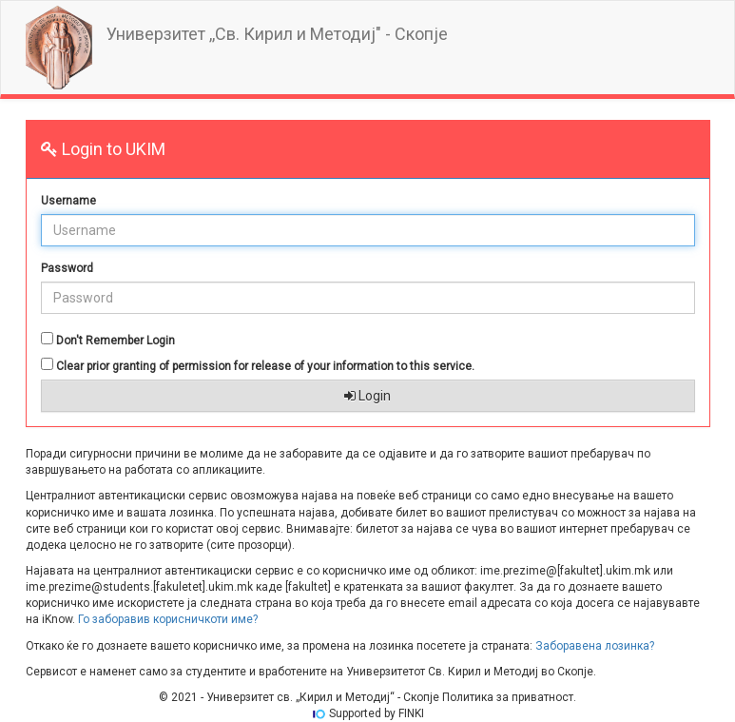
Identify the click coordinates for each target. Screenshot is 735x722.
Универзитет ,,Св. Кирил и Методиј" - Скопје (277, 34)
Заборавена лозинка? (594, 646)
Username (68, 200)
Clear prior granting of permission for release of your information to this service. (265, 366)
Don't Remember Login (115, 340)
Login (367, 395)
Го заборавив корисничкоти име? (168, 619)
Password (67, 268)
